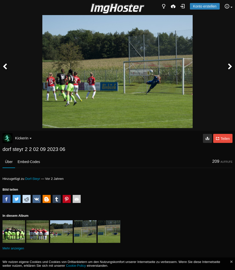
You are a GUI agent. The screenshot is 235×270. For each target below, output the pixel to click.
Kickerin (23, 138)
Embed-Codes (29, 162)
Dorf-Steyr (32, 179)
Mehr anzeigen (13, 248)
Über (9, 162)
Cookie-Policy (76, 265)
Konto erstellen (204, 6)
